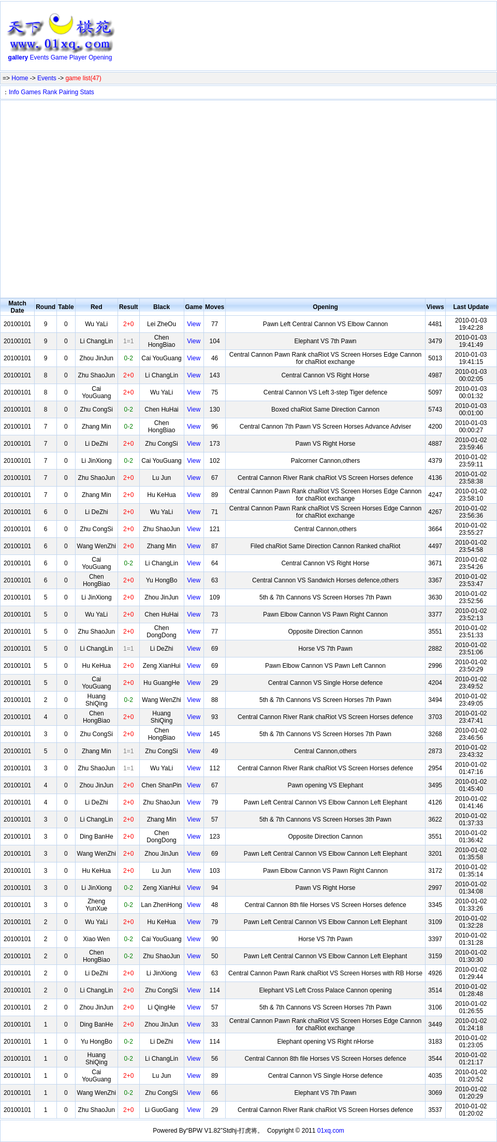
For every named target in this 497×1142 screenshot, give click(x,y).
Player (78, 57)
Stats (87, 92)
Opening (100, 57)
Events (39, 57)
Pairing (68, 92)
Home (19, 78)
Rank (49, 92)
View (193, 324)
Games (31, 92)
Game (59, 57)
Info (14, 92)
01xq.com (330, 1130)
